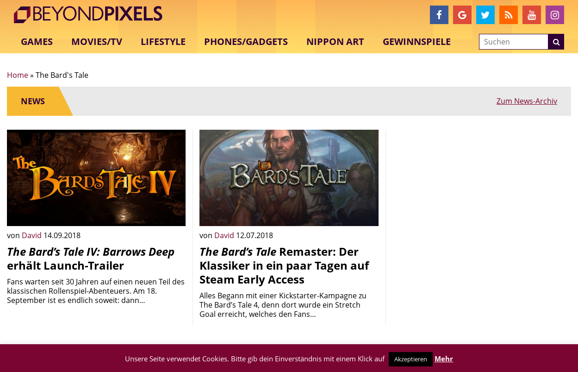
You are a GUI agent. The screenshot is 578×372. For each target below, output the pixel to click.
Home (17, 75)
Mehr (444, 358)
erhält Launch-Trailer (90, 258)
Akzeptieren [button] (410, 359)
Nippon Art (335, 41)
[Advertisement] (481, 194)
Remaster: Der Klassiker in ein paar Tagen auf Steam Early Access (284, 265)
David (33, 235)
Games (37, 41)
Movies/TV (96, 41)
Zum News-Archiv (527, 101)
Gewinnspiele (417, 41)
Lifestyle (163, 41)
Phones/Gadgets (246, 41)
